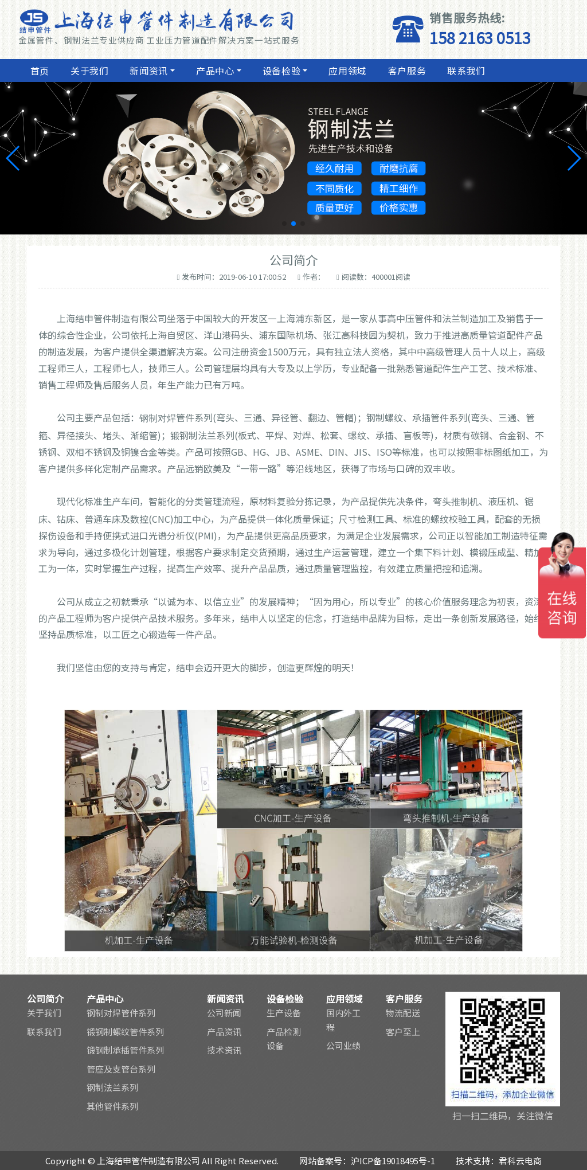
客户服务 (405, 70)
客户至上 (403, 1032)
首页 (38, 70)
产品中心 (213, 70)
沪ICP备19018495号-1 (393, 1161)
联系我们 (465, 70)
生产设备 (284, 1013)
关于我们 (88, 70)
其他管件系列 (112, 1106)
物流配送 (403, 1013)
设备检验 (280, 70)
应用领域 (346, 70)
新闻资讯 (148, 70)
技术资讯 (224, 1050)
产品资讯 (224, 1032)
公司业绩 (343, 1045)
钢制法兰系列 (112, 1087)
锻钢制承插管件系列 (125, 1050)
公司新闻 (224, 1013)
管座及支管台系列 (121, 1069)
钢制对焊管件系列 (121, 1013)
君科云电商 (520, 1161)
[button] (284, 223)
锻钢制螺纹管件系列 (125, 1032)
